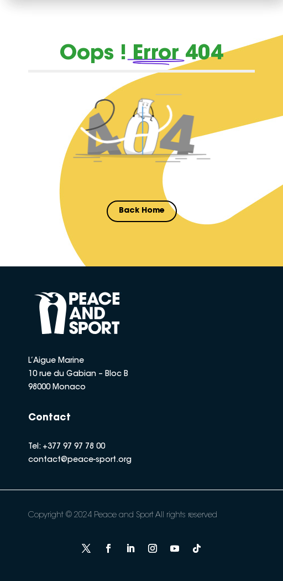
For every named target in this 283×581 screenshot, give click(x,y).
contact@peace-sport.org (80, 460)
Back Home (142, 211)
